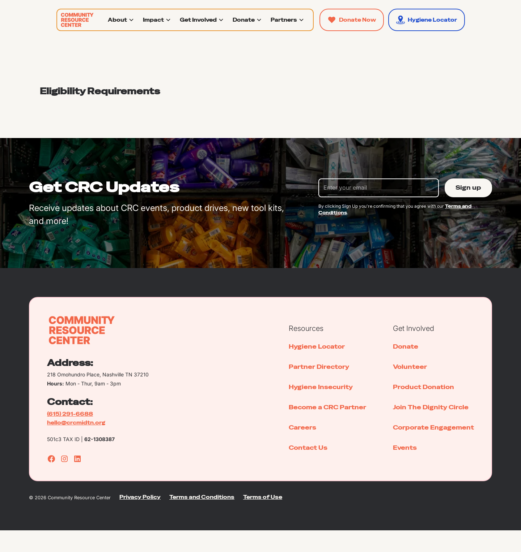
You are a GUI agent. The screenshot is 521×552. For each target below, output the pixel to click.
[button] (121, 19)
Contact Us (308, 448)
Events (405, 448)
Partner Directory (319, 367)
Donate (405, 346)
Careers (302, 427)
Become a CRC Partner (327, 407)
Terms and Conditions (201, 497)
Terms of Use (262, 497)
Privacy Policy (140, 497)
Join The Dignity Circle (431, 407)
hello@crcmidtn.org (76, 422)
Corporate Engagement (433, 427)
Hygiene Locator (317, 346)
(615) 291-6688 (70, 414)
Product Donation (423, 387)
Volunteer (410, 367)
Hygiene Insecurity (321, 387)
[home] (76, 19)
